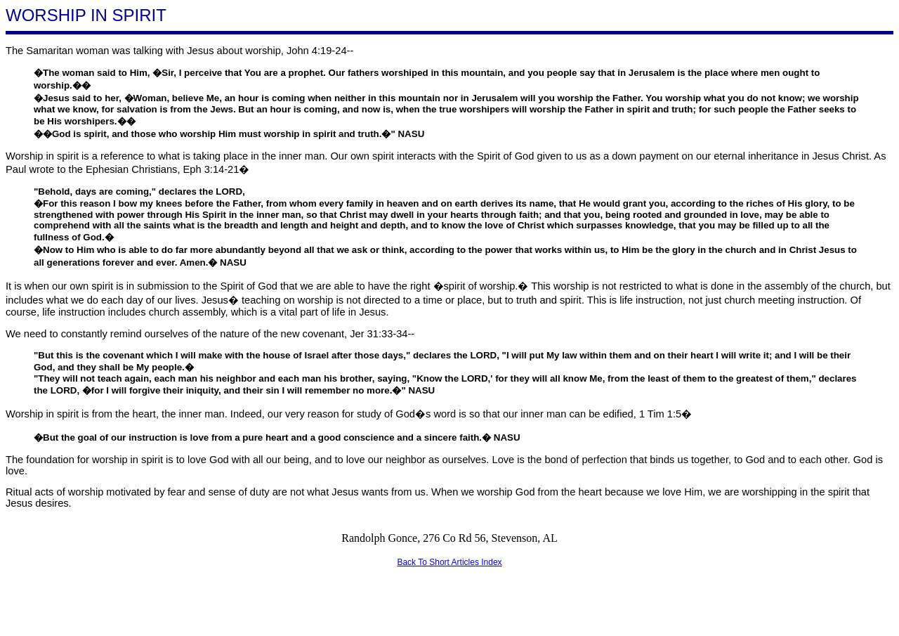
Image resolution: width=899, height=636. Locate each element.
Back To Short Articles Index (449, 562)
